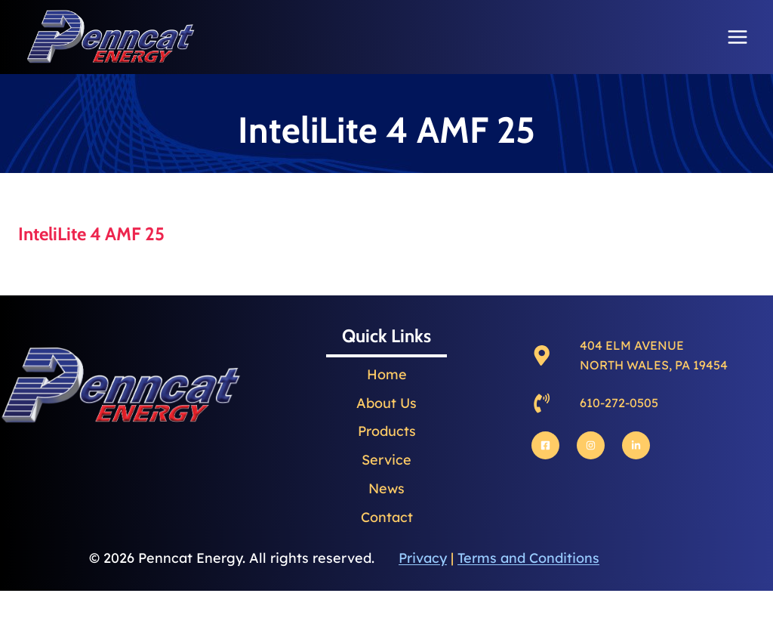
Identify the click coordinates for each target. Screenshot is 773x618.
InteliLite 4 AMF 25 (91, 234)
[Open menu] (737, 36)
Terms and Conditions (528, 558)
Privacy (423, 558)
